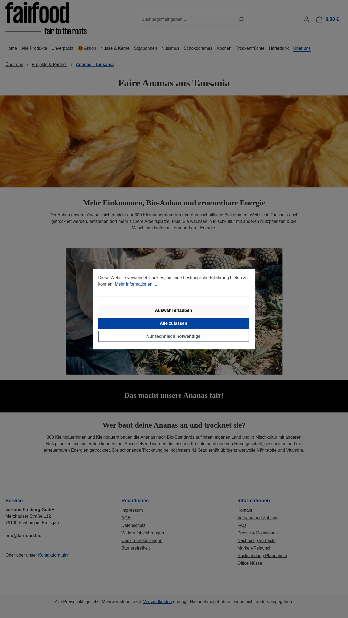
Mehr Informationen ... (136, 284)
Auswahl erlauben (173, 310)
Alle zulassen (173, 323)
